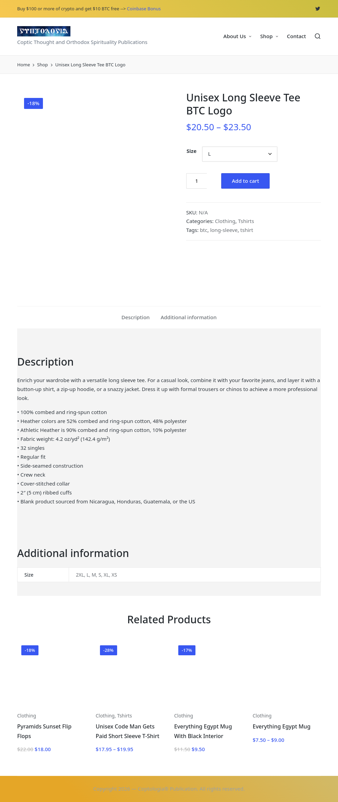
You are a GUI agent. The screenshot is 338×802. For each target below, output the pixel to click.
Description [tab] (135, 317)
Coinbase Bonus (144, 8)
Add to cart (245, 180)
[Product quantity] (196, 181)
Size (191, 150)
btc (203, 229)
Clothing (225, 221)
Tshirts (246, 221)
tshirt (246, 229)
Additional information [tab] (189, 317)
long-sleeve (224, 229)
